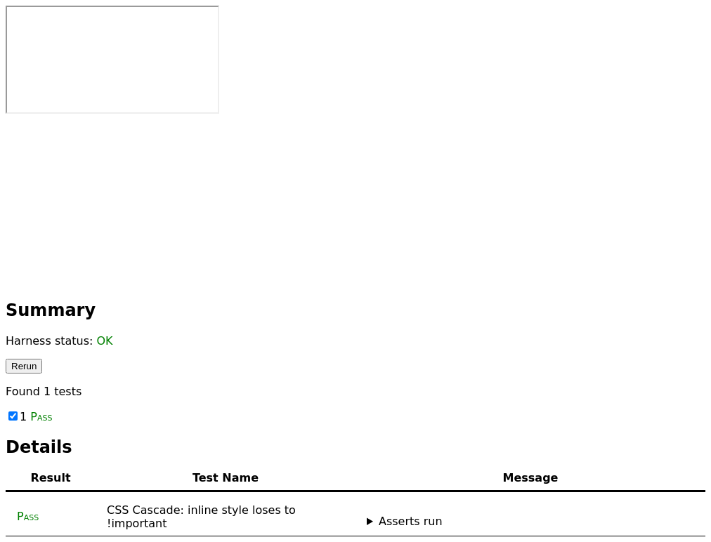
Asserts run (411, 521)
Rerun (24, 366)
